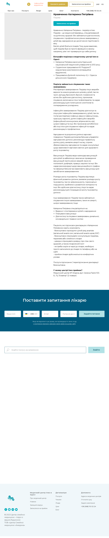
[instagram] (9, 511)
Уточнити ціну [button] (86, 501)
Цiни (50, 11)
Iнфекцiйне (38, 3)
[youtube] (16, 511)
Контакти (75, 11)
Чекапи (58, 501)
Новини (33, 503)
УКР (97, 4)
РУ (103, 4)
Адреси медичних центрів (91, 498)
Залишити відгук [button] (36, 507)
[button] (58, 4)
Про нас (11, 11)
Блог (62, 11)
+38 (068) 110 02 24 (93, 11)
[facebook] (5, 511)
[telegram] (12, 511)
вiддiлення (38, 5)
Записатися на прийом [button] (38, 510)
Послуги (25, 11)
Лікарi (38, 11)
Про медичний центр (38, 500)
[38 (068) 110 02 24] (28, 4)
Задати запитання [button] (88, 505)
